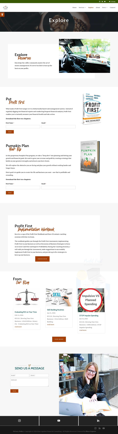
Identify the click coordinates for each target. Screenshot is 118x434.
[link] (2, 14)
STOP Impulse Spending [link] (88, 316)
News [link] (104, 7)
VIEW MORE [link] (59, 339)
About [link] (98, 7)
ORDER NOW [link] (42, 259)
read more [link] (18, 327)
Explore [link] (90, 7)
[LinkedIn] (102, 2)
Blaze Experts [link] (91, 431)
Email (43, 123)
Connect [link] (112, 7)
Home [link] (75, 7)
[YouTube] (104, 2)
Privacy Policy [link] (18, 431)
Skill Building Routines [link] (55, 310)
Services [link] (81, 7)
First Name (10, 123)
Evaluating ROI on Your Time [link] (26, 312)
